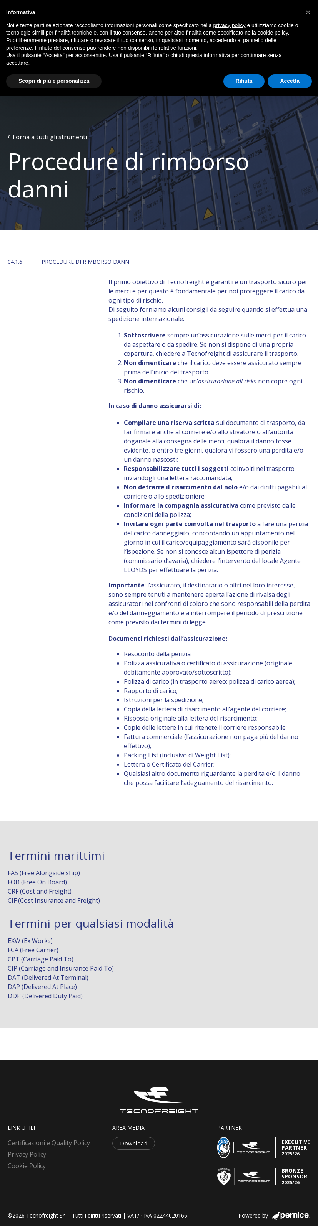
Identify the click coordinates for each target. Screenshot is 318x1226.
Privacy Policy (27, 1154)
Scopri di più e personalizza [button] (53, 81)
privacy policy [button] (229, 25)
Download (133, 1143)
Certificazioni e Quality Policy (49, 1143)
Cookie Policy (27, 1166)
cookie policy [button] (273, 33)
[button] (308, 12)
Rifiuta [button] (244, 81)
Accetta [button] (290, 81)
